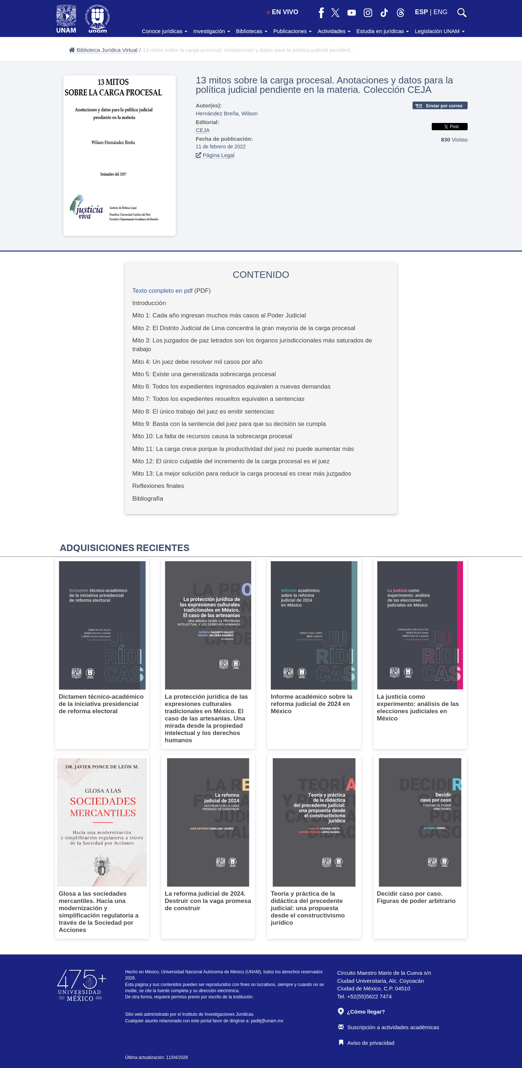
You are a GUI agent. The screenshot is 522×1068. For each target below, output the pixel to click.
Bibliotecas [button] (252, 31)
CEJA (203, 130)
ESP (421, 12)
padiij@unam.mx (267, 1020)
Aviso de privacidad (366, 1043)
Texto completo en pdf (162, 290)
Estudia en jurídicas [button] (382, 31)
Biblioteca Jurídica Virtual (103, 50)
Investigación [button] (211, 31)
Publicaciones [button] (292, 31)
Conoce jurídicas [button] (164, 31)
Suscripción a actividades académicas (388, 1027)
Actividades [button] (334, 31)
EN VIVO (282, 12)
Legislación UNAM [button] (440, 31)
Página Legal (215, 155)
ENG (440, 12)
